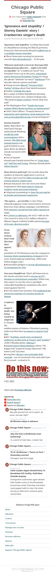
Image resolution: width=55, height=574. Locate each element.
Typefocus (22, 569)
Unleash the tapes (22, 91)
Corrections (10, 523)
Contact (8, 518)
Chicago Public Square (25, 568)
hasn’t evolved (24, 100)
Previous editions (23, 390)
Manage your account (14, 527)
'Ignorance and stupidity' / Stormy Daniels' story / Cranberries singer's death (24, 30)
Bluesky (20, 405)
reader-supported (34, 17)
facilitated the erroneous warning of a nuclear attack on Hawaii (27, 294)
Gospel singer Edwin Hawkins (20, 346)
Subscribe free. (14, 399)
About (7, 509)
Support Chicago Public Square (18, 550)
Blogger (42, 568)
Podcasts (9, 532)
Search (13, 402)
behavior (33, 189)
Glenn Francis (10, 166)
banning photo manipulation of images (23, 256)
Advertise (9, 514)
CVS (20, 262)
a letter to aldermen (17, 215)
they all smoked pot (22, 59)
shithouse (40, 79)
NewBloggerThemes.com (27, 571)
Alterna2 (30, 343)
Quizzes (8, 541)
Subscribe (9, 545)
